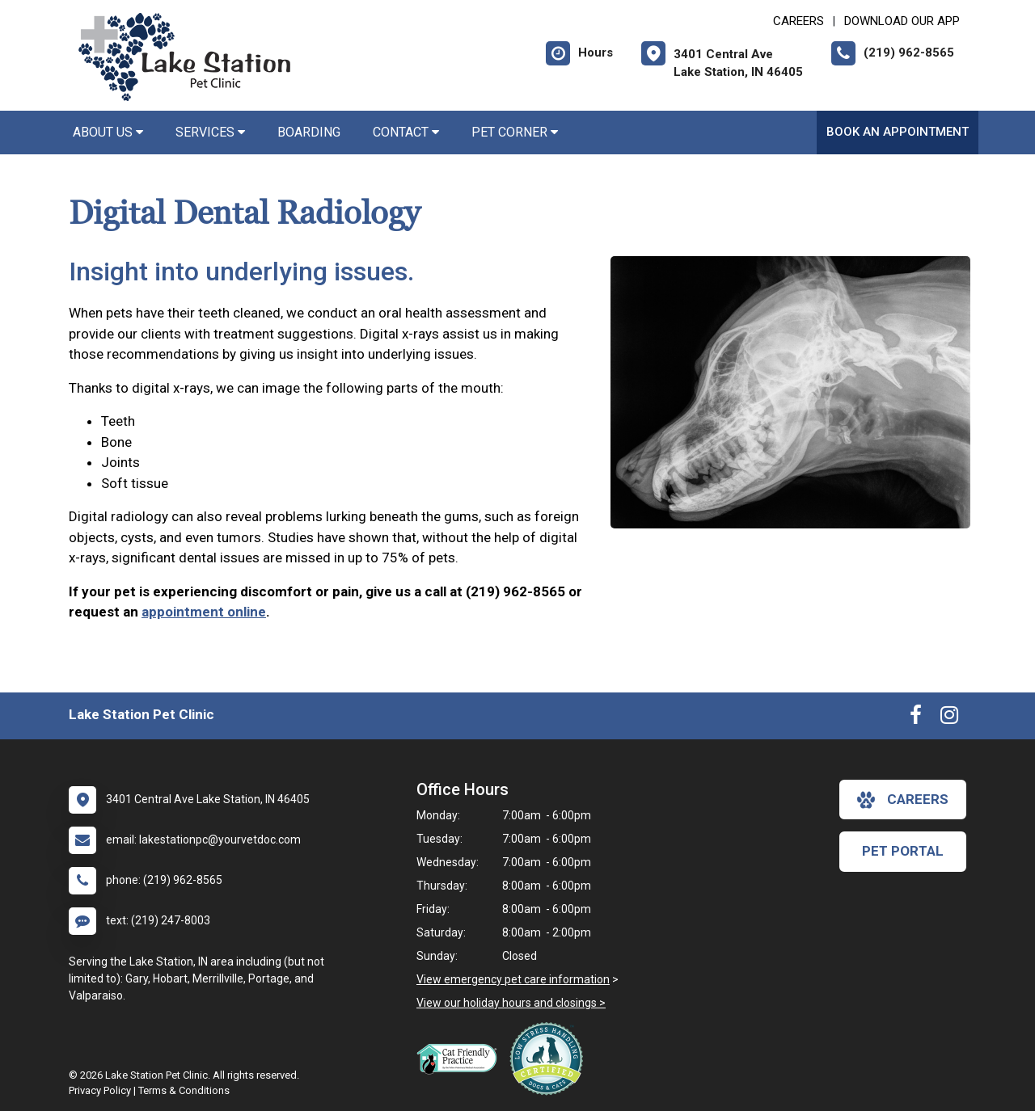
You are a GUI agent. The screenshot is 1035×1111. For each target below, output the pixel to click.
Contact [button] (406, 132)
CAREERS (798, 21)
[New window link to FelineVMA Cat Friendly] (460, 1058)
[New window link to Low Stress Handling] (549, 1058)
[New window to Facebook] (916, 718)
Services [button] (210, 132)
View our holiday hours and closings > (511, 1002)
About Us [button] (108, 132)
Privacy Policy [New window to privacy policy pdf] (100, 1090)
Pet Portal (903, 851)
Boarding (308, 132)
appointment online (204, 612)
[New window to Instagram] (949, 718)
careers (902, 800)
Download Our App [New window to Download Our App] (902, 21)
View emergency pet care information (513, 979)
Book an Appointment (897, 131)
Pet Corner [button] (514, 132)
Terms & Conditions (184, 1090)
